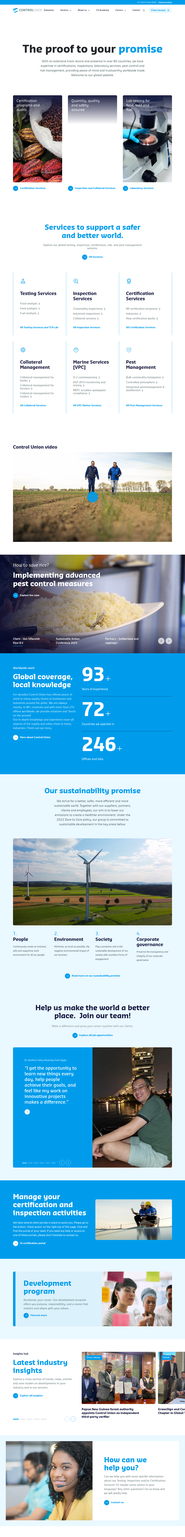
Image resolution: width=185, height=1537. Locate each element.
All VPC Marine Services (87, 416)
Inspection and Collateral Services (91, 199)
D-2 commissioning (86, 388)
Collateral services (85, 329)
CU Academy (102, 10)
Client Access (160, 10)
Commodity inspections (89, 319)
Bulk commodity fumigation (144, 388)
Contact (136, 10)
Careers (120, 10)
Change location (165, 2)
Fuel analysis (29, 324)
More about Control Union (31, 748)
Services (65, 10)
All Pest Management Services (144, 416)
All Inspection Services (86, 338)
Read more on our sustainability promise (92, 986)
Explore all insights (28, 1406)
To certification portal (29, 1254)
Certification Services (29, 188)
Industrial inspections (87, 324)
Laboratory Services (138, 188)
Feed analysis (30, 319)
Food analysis (30, 314)
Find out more (35, 1326)
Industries (49, 10)
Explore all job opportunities (92, 1046)
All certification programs (143, 319)
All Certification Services (140, 338)
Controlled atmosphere (141, 393)
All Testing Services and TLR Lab (39, 338)
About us (84, 10)
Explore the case (26, 606)
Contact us (114, 1513)
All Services (92, 268)
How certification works (142, 329)
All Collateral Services (33, 416)
